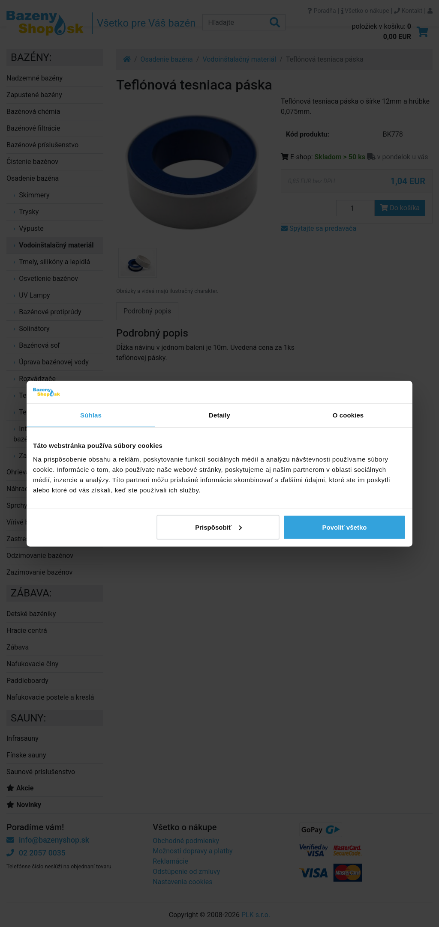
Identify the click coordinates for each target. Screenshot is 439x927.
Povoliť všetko (344, 527)
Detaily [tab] (219, 415)
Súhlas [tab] (91, 415)
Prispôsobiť (218, 527)
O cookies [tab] (348, 415)
